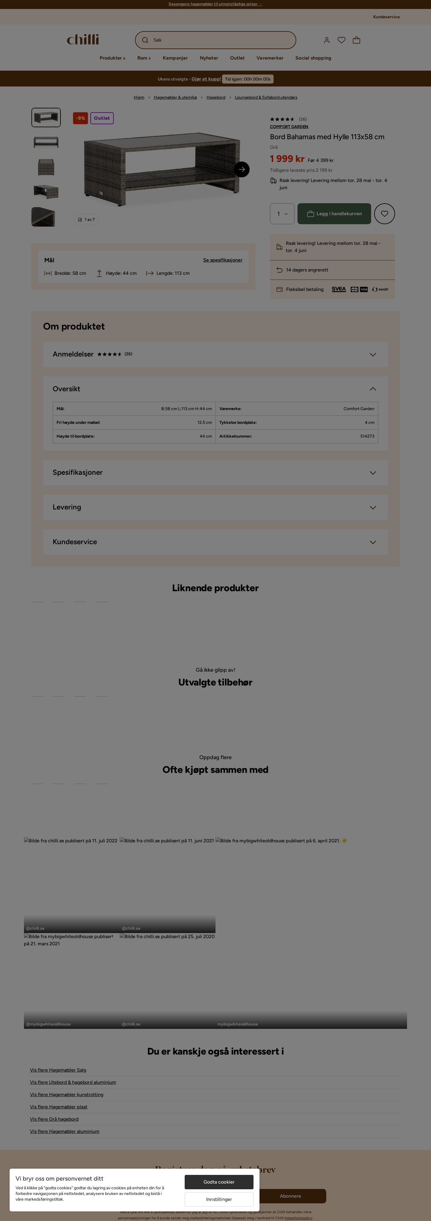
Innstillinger (219, 1199)
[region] (134, 1190)
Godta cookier (219, 1182)
